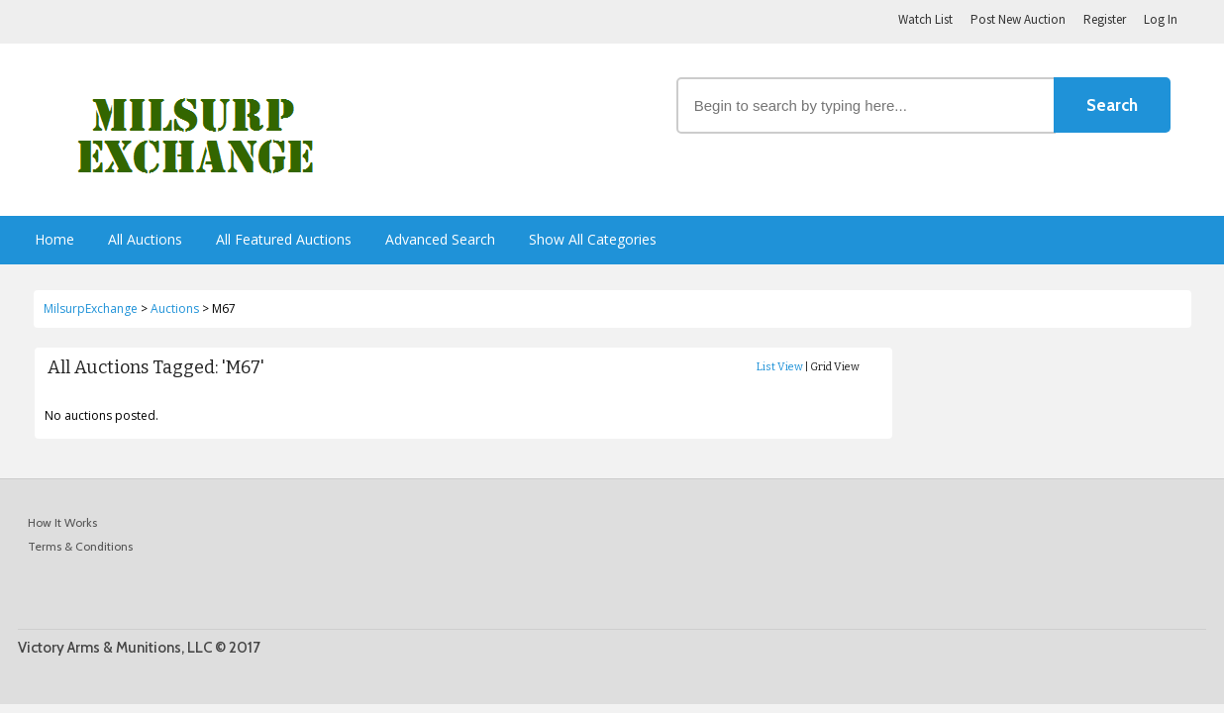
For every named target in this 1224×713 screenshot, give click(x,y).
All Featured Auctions (284, 239)
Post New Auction (1018, 19)
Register (1104, 19)
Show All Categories (593, 239)
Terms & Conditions (80, 546)
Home (54, 239)
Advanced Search (440, 239)
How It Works (62, 522)
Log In (1160, 19)
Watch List (925, 19)
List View (780, 366)
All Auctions (145, 239)
